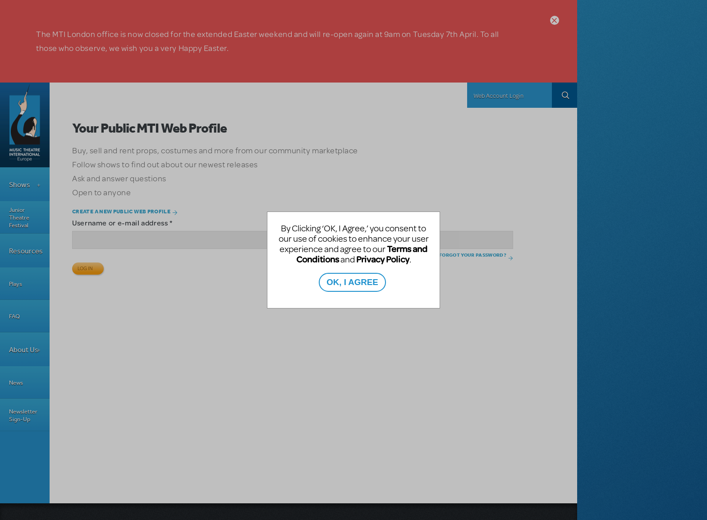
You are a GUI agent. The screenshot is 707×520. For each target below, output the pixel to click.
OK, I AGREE (352, 282)
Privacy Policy (382, 259)
